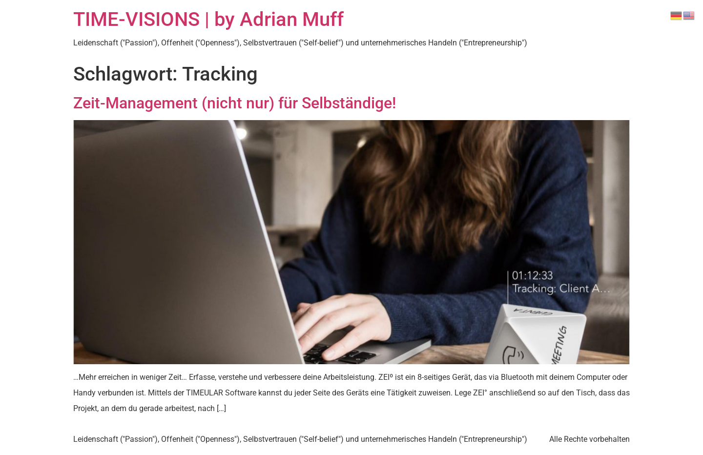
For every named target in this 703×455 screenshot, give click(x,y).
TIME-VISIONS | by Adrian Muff (208, 19)
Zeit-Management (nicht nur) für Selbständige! (234, 103)
